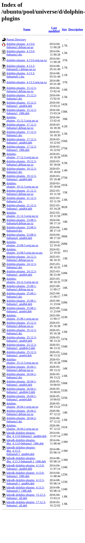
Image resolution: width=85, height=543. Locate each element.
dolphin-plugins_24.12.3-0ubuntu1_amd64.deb (21, 273)
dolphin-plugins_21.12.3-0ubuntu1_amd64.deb (21, 207)
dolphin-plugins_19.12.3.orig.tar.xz (22, 185)
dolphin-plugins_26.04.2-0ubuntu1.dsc (21, 420)
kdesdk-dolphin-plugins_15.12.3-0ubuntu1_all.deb (26, 496)
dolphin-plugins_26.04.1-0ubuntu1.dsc (21, 376)
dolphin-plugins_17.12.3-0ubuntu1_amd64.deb (21, 141)
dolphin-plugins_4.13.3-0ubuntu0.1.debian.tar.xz (21, 67)
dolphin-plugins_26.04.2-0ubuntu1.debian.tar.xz (21, 412)
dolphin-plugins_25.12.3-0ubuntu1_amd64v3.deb (21, 346)
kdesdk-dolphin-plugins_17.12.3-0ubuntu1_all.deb (26, 504)
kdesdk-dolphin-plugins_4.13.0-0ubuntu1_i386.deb (25, 474)
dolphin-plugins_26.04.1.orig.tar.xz (22, 405)
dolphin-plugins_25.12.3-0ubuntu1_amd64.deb (21, 339)
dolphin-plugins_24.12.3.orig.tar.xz (22, 280)
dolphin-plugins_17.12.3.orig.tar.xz (22, 155)
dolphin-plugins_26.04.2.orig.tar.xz (22, 427)
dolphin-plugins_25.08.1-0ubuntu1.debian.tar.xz (21, 288)
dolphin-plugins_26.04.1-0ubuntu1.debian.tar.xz (21, 368)
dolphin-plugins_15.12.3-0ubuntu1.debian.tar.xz (21, 89)
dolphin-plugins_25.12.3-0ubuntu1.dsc (21, 332)
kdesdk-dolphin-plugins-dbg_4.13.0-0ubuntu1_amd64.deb (26, 434)
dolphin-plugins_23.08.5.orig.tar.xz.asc (24, 251)
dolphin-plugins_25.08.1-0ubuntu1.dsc (21, 295)
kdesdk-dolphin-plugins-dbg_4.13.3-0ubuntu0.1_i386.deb (26, 460)
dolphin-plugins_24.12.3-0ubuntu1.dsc (21, 266)
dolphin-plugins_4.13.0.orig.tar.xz (26, 60)
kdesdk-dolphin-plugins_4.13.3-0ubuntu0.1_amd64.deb (25, 482)
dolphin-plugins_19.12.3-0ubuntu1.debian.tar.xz (21, 163)
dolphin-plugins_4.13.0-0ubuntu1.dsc (20, 53)
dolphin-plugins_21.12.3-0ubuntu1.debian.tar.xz (21, 192)
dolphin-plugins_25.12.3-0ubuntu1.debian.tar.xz (21, 324)
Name (26, 29)
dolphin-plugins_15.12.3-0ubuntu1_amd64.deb (21, 104)
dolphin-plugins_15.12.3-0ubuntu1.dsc (21, 97)
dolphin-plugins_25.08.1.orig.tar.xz (22, 317)
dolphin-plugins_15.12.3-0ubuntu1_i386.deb (21, 111)
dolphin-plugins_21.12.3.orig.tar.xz (22, 214)
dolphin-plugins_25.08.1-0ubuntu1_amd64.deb (21, 302)
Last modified (53, 29)
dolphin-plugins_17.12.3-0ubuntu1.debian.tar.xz (21, 126)
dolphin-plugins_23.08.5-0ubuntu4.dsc (21, 229)
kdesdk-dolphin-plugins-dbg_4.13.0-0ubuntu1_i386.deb (25, 442)
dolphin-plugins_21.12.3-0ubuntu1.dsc (21, 199)
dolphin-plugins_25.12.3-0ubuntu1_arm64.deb (21, 354)
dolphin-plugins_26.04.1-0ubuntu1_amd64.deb (21, 383)
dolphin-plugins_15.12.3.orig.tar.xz (22, 119)
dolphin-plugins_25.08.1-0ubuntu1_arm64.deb (21, 310)
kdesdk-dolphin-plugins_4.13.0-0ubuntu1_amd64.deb (25, 467)
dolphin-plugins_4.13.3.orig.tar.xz (26, 82)
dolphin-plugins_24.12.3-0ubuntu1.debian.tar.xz (21, 258)
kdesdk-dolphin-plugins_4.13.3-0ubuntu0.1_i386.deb (25, 489)
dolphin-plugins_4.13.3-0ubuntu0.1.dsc (20, 75)
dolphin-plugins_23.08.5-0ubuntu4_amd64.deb (21, 236)
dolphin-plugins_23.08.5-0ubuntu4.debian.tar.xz (21, 221)
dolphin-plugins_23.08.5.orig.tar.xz (22, 243)
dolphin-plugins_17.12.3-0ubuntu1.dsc (21, 133)
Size (64, 29)
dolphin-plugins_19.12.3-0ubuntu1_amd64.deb (21, 177)
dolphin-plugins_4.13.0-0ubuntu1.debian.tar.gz (20, 45)
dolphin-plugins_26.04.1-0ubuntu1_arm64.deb (21, 398)
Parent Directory (16, 39)
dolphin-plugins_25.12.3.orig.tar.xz (22, 361)
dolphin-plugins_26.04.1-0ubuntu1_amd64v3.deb (21, 390)
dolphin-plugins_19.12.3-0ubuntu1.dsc (21, 170)
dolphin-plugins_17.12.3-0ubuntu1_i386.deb (21, 148)
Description (75, 29)
